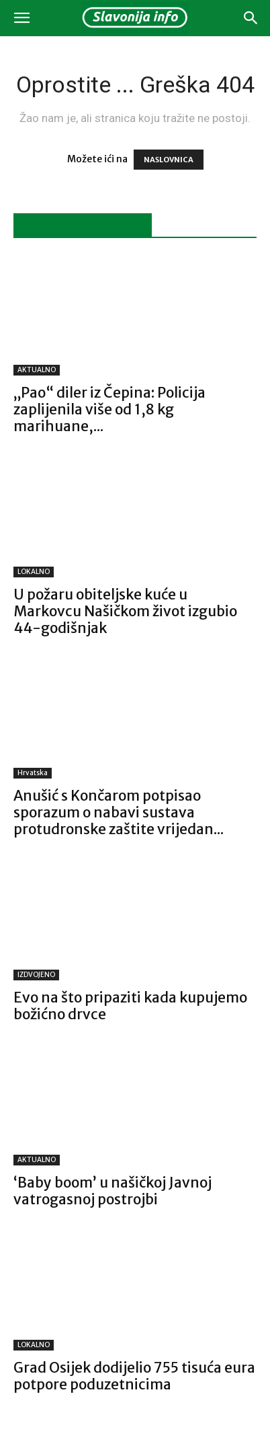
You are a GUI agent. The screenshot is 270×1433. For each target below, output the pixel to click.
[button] (21, 18)
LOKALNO (33, 571)
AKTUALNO (36, 369)
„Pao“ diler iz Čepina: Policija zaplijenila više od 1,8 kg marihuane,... (109, 409)
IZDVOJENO (36, 974)
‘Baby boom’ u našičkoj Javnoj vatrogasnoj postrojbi (112, 1190)
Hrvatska (32, 772)
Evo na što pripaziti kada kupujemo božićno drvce (130, 1005)
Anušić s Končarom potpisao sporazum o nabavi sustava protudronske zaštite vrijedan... (118, 812)
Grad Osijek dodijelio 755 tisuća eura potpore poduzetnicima (134, 1376)
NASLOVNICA (168, 159)
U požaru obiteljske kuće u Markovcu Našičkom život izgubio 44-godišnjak (125, 611)
